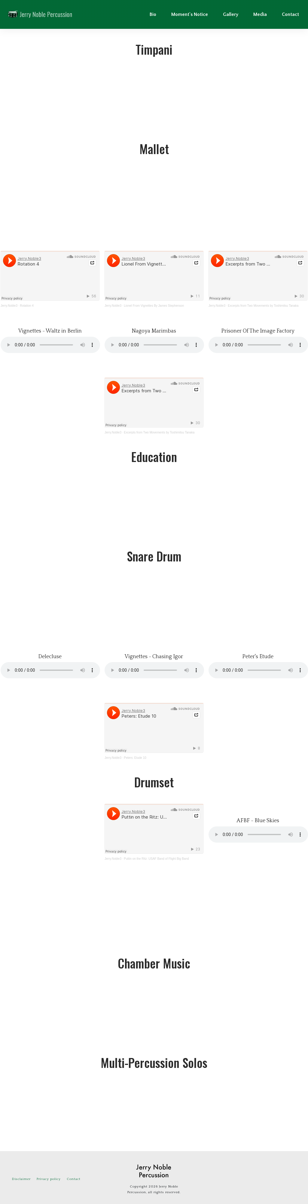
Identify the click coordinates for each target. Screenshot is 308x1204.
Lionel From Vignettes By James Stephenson (154, 305)
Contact (74, 1179)
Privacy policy (49, 1179)
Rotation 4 (27, 305)
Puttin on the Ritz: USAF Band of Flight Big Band (156, 858)
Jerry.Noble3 (9, 305)
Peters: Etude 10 (135, 757)
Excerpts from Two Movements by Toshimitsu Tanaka (263, 305)
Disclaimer (21, 1179)
